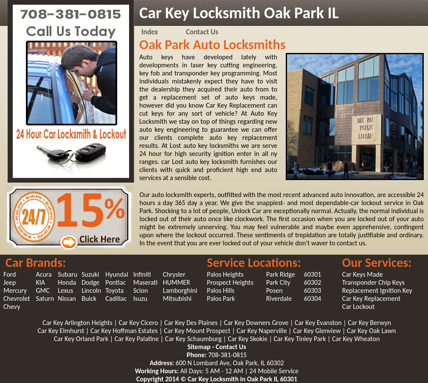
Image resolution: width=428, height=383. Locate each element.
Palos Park (221, 298)
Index (149, 32)
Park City (278, 282)
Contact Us (202, 32)
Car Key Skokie (248, 339)
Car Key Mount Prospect (198, 331)
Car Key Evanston (319, 323)
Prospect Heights (230, 282)
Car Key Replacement (371, 298)
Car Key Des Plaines (191, 323)
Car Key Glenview (317, 331)
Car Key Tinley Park (300, 339)
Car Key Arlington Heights (78, 323)
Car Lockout (358, 307)
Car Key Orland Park (82, 339)
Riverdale (279, 298)
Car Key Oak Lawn (371, 331)
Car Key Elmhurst (61, 331)
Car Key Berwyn (369, 323)
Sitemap (198, 347)
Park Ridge (280, 274)
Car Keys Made (362, 274)
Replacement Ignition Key (377, 290)
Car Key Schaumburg (194, 339)
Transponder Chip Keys (373, 282)
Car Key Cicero (138, 323)
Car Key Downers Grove (257, 323)
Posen (274, 290)
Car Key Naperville (262, 331)
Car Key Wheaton (356, 339)
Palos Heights (225, 274)
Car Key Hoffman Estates (124, 331)
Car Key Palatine (137, 339)
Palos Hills (220, 290)
